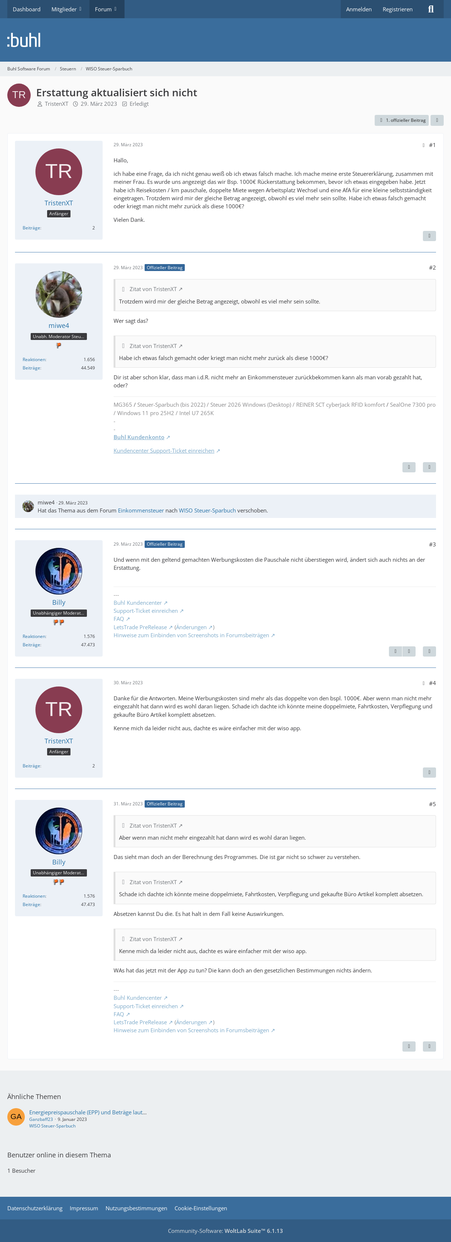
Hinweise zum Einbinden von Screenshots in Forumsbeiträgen (191, 635)
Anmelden (359, 9)
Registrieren (398, 9)
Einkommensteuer (141, 510)
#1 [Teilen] (432, 144)
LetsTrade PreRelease (140, 627)
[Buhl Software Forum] (225, 40)
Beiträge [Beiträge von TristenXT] (31, 228)
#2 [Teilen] (432, 267)
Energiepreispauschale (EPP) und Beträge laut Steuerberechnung (109, 1112)
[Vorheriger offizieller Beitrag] (395, 651)
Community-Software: (225, 1230)
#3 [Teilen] (432, 544)
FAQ (119, 618)
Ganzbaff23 (41, 1119)
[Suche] (431, 9)
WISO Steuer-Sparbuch (207, 510)
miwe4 (46, 502)
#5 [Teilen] (432, 804)
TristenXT (56, 103)
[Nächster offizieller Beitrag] (409, 467)
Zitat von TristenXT (153, 289)
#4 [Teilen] (432, 682)
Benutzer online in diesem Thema (59, 1154)
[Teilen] (437, 120)
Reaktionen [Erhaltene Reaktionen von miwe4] (34, 359)
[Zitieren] (429, 236)
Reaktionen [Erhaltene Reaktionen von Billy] (34, 636)
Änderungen (191, 627)
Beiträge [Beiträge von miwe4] (31, 368)
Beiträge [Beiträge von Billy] (31, 645)
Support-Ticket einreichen (146, 610)
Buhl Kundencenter (138, 602)
